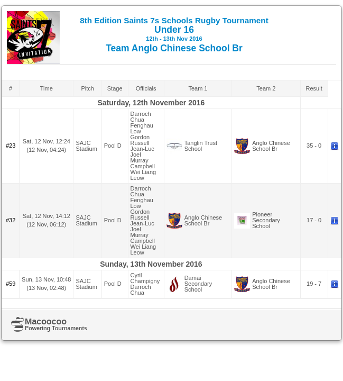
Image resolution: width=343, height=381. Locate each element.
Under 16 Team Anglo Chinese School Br (174, 34)
